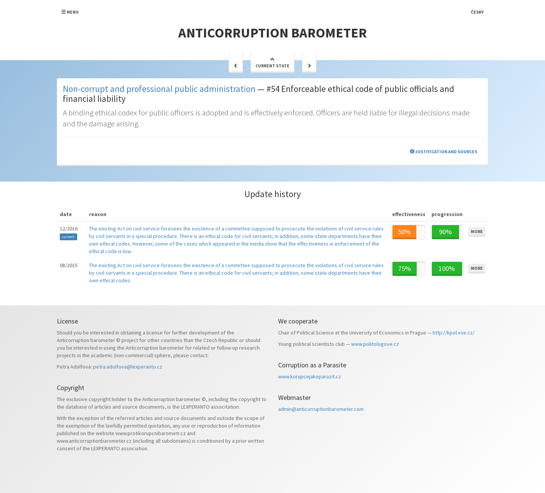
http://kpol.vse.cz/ (454, 332)
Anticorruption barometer (272, 32)
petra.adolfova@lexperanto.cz (127, 366)
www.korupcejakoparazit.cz (309, 376)
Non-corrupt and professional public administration (159, 88)
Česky (477, 12)
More (477, 231)
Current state (272, 62)
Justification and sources (443, 151)
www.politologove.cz (375, 344)
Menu (70, 12)
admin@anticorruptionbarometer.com (321, 409)
